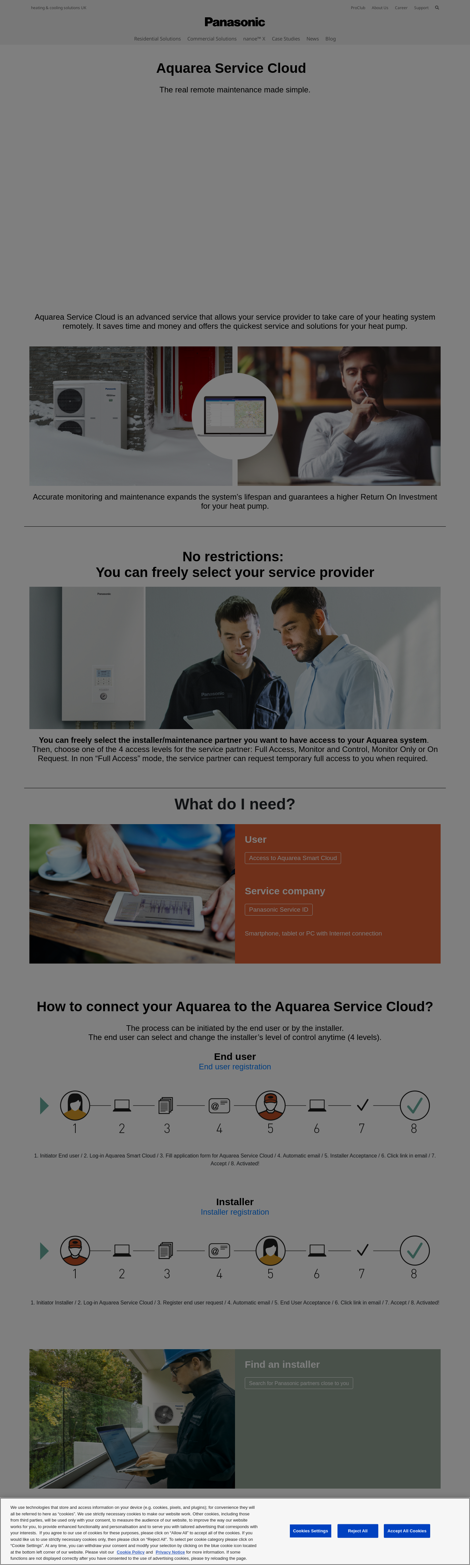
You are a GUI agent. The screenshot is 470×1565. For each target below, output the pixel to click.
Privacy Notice (170, 1552)
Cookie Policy (131, 1552)
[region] (235, 1531)
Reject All (358, 1530)
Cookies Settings (310, 1530)
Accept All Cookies (407, 1530)
